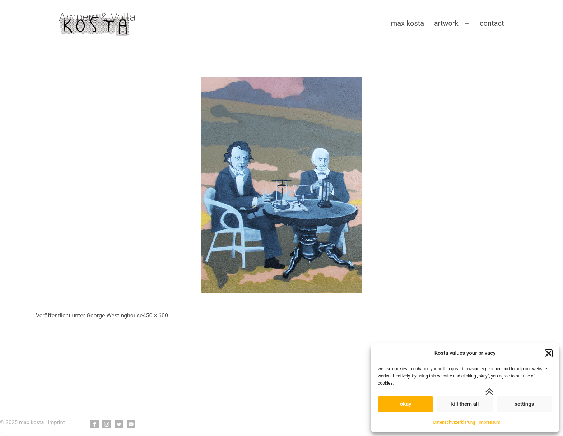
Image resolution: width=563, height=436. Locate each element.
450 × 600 (155, 315)
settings (524, 404)
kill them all (465, 404)
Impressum (489, 422)
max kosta (407, 23)
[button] (548, 353)
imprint (56, 422)
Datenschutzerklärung (454, 422)
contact (492, 23)
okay (405, 404)
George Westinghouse (115, 315)
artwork (446, 23)
